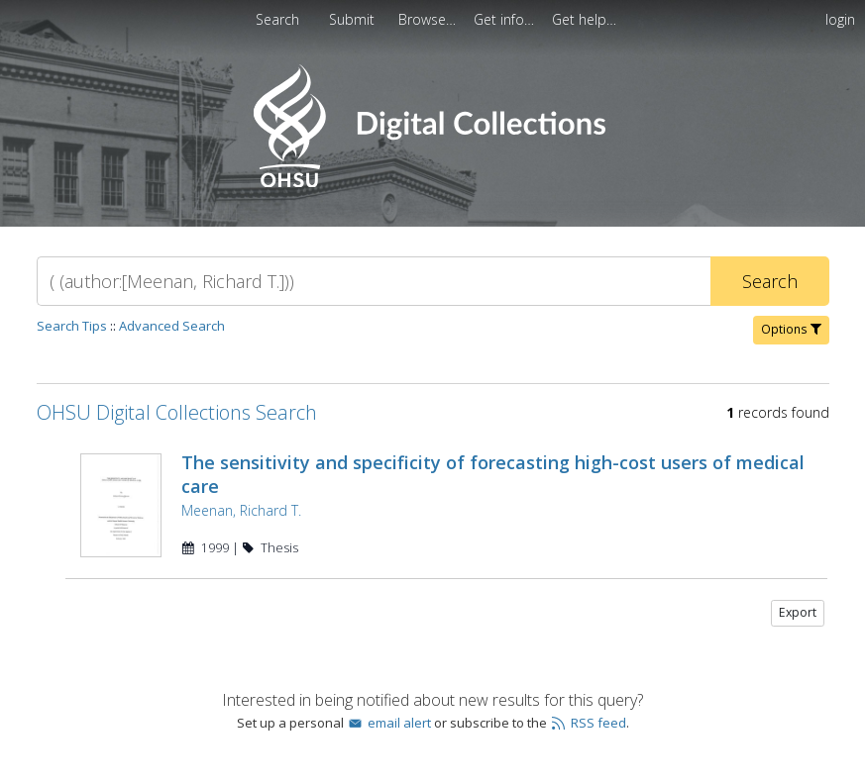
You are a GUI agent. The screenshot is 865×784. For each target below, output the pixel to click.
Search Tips (72, 326)
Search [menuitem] (277, 19)
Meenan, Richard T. (241, 510)
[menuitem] (353, 19)
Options (791, 329)
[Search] (373, 281)
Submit (353, 19)
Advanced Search (172, 326)
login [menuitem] (840, 19)
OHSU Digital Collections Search (177, 412)
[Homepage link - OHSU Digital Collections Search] (432, 182)
